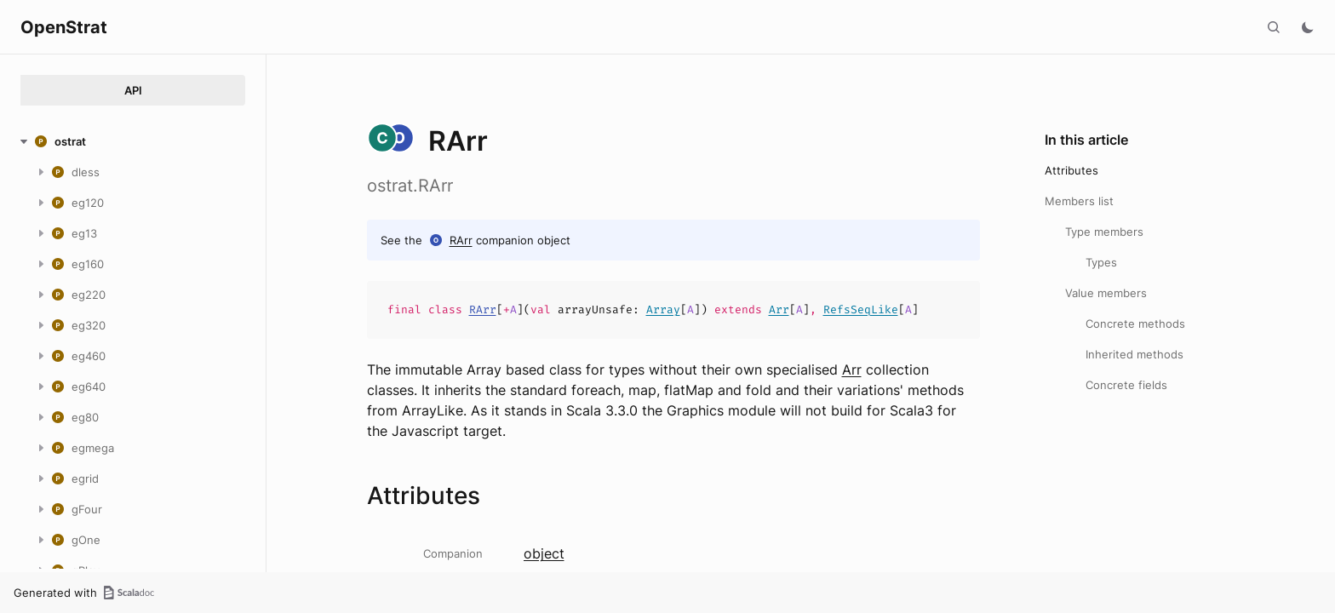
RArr (461, 240)
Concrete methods (1135, 323)
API (133, 90)
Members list (1079, 201)
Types (1101, 262)
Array (663, 309)
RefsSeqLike (860, 309)
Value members (1106, 293)
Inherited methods (1134, 354)
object (544, 553)
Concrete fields (1126, 385)
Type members (1104, 231)
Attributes (1071, 170)
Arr (779, 309)
